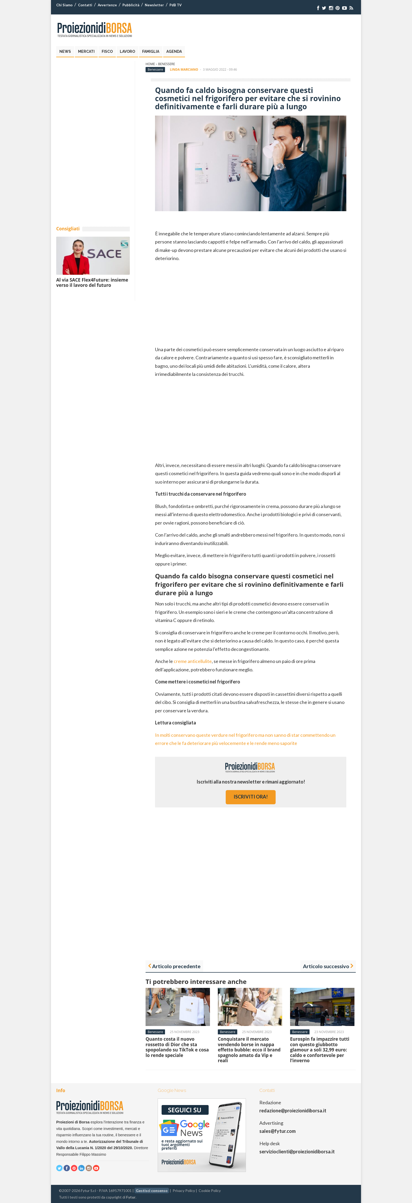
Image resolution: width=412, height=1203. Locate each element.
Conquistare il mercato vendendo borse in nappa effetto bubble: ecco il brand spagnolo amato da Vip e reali (249, 1050)
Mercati (86, 51)
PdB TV (175, 5)
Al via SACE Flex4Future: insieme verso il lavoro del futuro (92, 282)
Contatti (85, 5)
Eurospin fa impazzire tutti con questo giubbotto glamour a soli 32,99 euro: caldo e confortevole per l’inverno (319, 1050)
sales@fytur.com (277, 1131)
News (65, 51)
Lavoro (127, 51)
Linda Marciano (184, 69)
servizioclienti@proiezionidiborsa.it (297, 1151)
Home (150, 64)
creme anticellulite (193, 661)
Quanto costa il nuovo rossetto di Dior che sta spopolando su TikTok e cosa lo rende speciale (177, 1047)
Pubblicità (130, 5)
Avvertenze (107, 5)
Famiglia (150, 51)
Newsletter (154, 5)
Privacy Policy (184, 1190)
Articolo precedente (176, 966)
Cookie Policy (210, 1190)
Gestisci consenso (152, 1190)
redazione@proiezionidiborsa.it (292, 1110)
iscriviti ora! (251, 797)
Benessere (166, 64)
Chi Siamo (64, 5)
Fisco (107, 51)
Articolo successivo (326, 966)
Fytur (131, 1197)
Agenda (174, 51)
